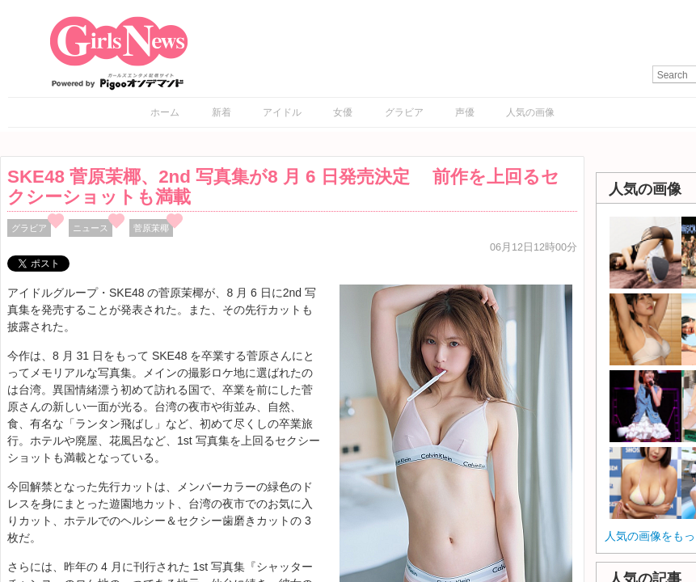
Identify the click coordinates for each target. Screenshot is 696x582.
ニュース (90, 228)
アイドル (282, 112)
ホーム (164, 112)
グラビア (404, 112)
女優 (342, 112)
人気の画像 (530, 112)
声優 (465, 112)
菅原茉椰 (151, 228)
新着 (221, 112)
